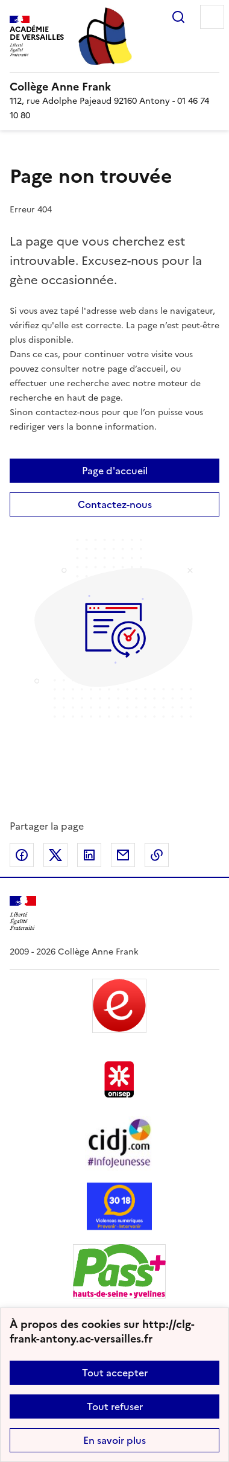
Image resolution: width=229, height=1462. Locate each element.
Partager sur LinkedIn (89, 855)
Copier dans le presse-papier (157, 855)
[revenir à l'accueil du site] (114, 87)
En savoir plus (114, 1440)
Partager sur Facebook (22, 855)
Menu (212, 17)
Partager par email (123, 855)
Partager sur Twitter (55, 855)
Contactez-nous (115, 504)
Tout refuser (115, 1406)
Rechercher (178, 17)
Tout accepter (115, 1372)
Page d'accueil (115, 470)
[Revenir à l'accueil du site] (23, 913)
